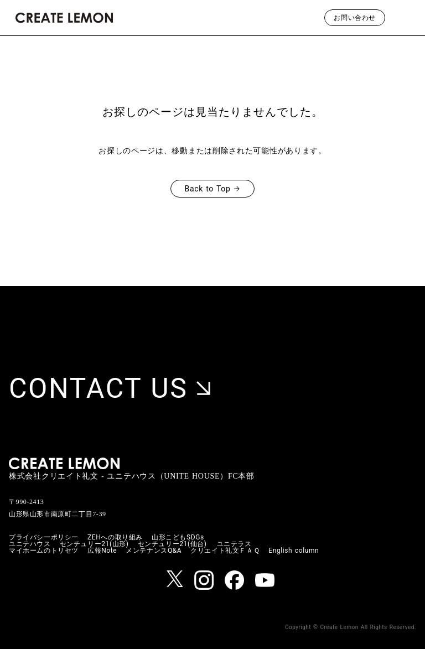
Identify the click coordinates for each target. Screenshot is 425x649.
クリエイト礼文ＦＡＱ (225, 550)
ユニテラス (234, 544)
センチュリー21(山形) (94, 544)
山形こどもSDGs (178, 537)
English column (293, 550)
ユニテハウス (30, 544)
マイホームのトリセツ (44, 550)
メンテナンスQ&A (154, 550)
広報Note (102, 550)
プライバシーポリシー (44, 537)
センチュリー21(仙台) (172, 544)
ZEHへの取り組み (115, 537)
